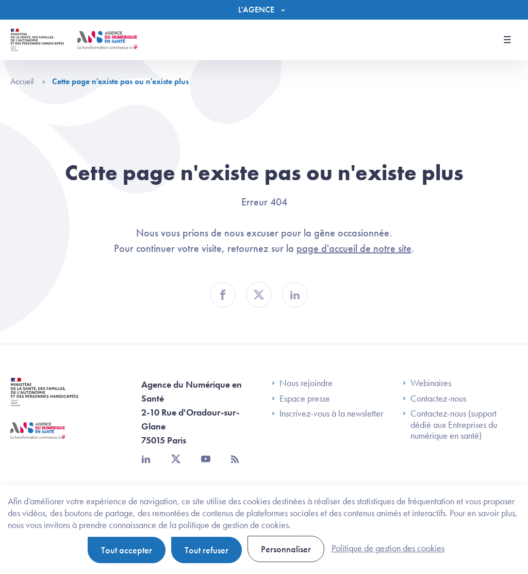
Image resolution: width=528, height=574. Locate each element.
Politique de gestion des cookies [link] (388, 548)
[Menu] (264, 10)
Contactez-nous (434, 398)
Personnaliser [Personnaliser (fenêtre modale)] (286, 549)
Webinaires (427, 383)
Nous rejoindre (302, 383)
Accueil (27, 81)
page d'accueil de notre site (353, 248)
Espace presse (301, 398)
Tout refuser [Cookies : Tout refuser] (206, 550)
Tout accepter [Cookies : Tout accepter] (126, 550)
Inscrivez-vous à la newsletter (327, 413)
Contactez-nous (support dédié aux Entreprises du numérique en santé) (450, 424)
